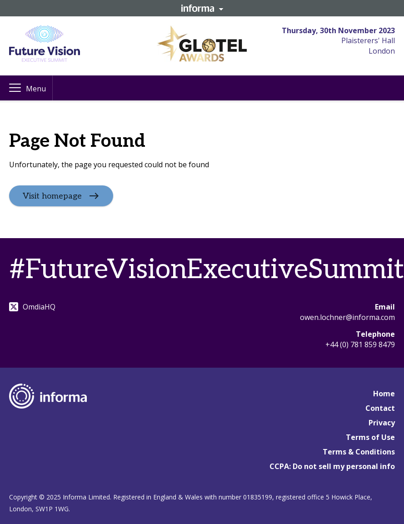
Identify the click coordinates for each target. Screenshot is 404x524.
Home (384, 394)
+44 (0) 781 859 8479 (360, 344)
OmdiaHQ (32, 307)
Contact (380, 408)
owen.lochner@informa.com (347, 317)
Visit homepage (52, 196)
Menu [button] (36, 89)
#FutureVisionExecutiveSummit (206, 270)
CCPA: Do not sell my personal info (332, 466)
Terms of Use (370, 437)
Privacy (382, 423)
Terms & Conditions (359, 452)
